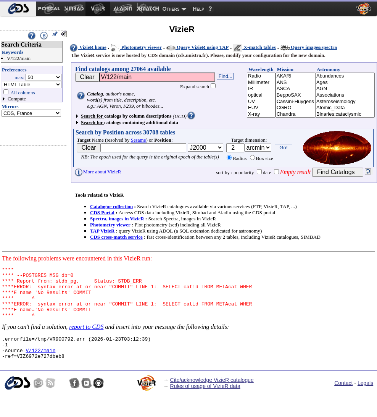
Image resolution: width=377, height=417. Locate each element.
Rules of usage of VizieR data (205, 401)
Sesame (138, 140)
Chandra (295, 114)
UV (261, 102)
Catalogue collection (111, 206)
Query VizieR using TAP (197, 47)
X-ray (261, 114)
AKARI (295, 76)
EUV (261, 108)
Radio (261, 76)
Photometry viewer (136, 47)
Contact (343, 398)
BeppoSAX (295, 95)
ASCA (295, 89)
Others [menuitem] (171, 9)
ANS (295, 82)
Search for (92, 116)
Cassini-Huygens (295, 102)
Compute (17, 99)
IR (261, 89)
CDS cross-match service (116, 237)
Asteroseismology (345, 102)
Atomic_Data (345, 108)
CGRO (295, 108)
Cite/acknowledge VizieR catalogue (212, 395)
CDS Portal (102, 212)
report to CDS (86, 337)
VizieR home (87, 47)
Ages (345, 82)
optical (261, 95)
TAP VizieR (102, 231)
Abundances (345, 76)
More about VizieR (97, 172)
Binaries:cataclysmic (345, 114)
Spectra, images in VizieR (117, 218)
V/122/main (40, 363)
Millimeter (261, 82)
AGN (345, 89)
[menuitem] (18, 9)
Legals (365, 398)
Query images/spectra (308, 47)
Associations (345, 95)
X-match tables (254, 47)
